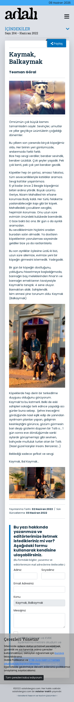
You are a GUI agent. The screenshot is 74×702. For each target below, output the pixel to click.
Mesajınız (20, 610)
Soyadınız (47, 569)
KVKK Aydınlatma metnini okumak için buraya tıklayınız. (32, 661)
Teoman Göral (22, 72)
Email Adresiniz (24, 583)
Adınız (18, 569)
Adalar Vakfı (43, 691)
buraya (59, 653)
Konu (17, 596)
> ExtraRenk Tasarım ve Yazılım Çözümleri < (37, 695)
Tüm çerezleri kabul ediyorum (24, 677)
